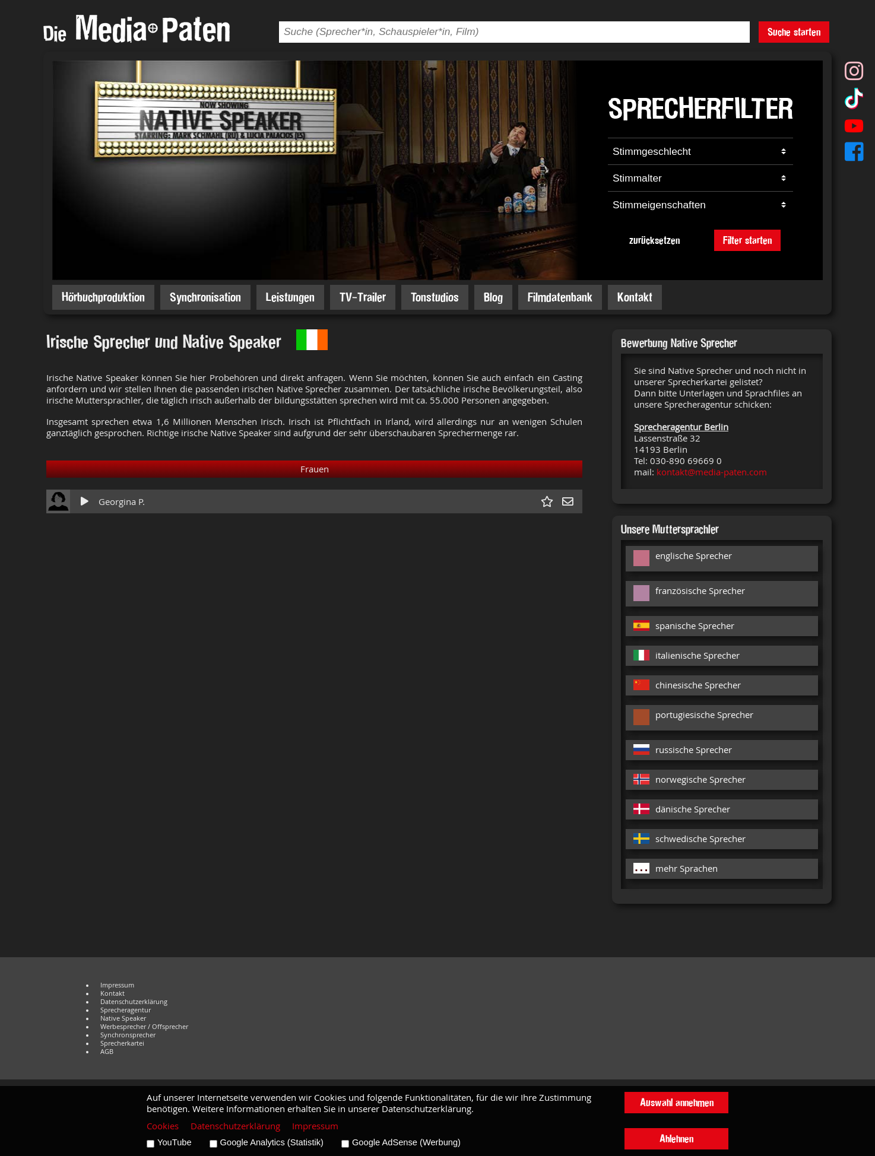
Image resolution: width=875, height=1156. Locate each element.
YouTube (174, 1142)
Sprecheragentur (125, 1010)
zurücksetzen (654, 240)
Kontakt (634, 297)
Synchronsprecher (128, 1035)
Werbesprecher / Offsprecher (144, 1026)
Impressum (117, 985)
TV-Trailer (363, 297)
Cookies (163, 1126)
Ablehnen (676, 1138)
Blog (493, 297)
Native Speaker (123, 1018)
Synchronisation (205, 297)
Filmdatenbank (560, 297)
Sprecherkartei (122, 1043)
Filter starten (747, 240)
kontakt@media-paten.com (712, 472)
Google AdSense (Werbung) (406, 1142)
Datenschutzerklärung (133, 1002)
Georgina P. (122, 501)
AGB (106, 1051)
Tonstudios (435, 297)
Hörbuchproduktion (103, 297)
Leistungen (290, 297)
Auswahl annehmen (677, 1102)
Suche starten (794, 31)
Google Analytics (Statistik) (272, 1142)
